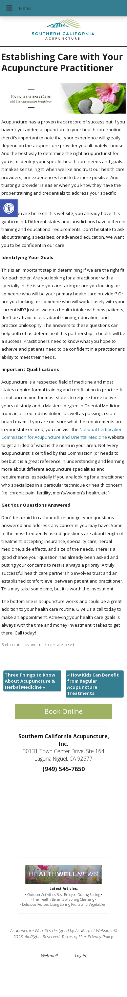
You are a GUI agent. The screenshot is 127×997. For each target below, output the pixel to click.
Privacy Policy (100, 937)
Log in (80, 956)
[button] (9, 208)
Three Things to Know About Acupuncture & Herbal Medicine (30, 681)
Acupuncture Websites (30, 930)
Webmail (49, 956)
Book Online (63, 711)
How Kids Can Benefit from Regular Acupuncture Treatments (93, 684)
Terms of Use (73, 937)
